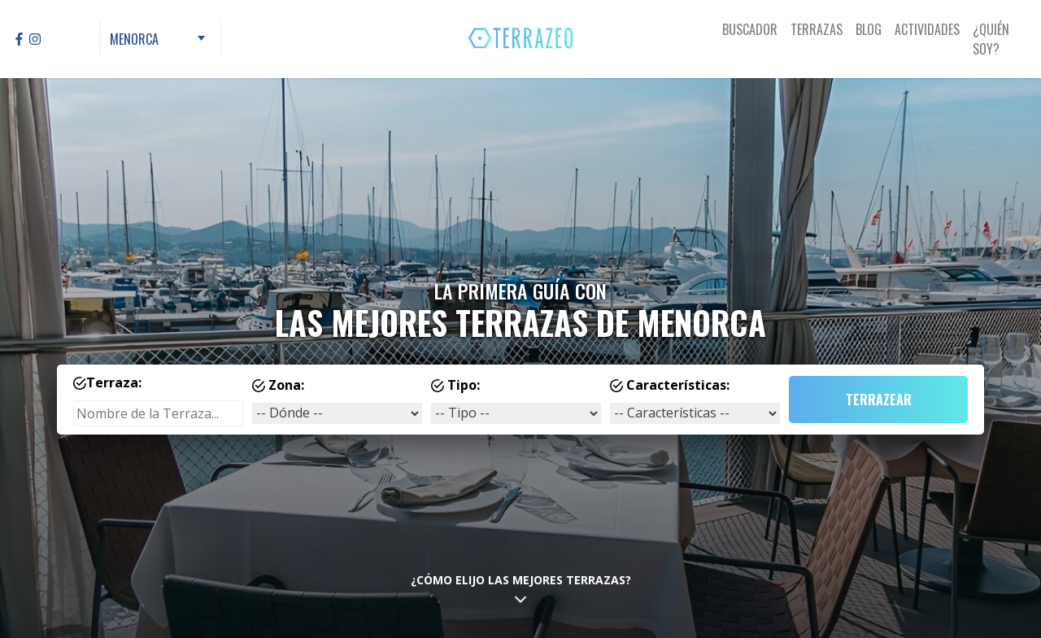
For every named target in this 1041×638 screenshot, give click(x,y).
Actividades (927, 29)
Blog (869, 29)
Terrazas (817, 29)
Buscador (749, 29)
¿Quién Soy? (991, 39)
